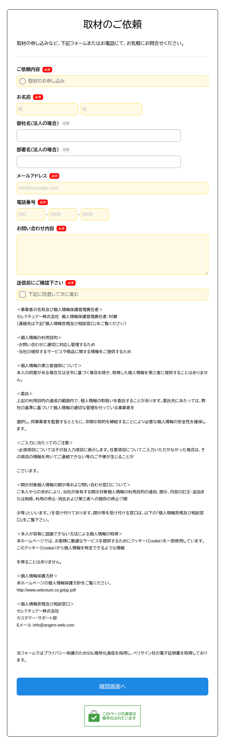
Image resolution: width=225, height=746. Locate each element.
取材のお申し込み (42, 81)
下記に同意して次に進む (49, 294)
